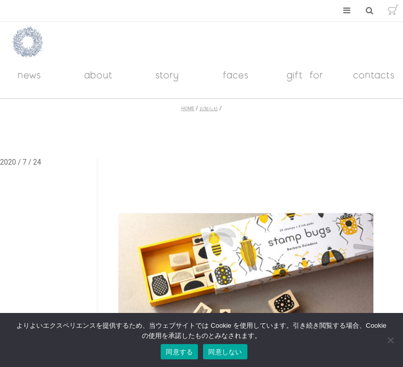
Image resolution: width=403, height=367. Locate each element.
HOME (187, 115)
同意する (179, 352)
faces (236, 82)
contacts (374, 82)
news (29, 82)
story (167, 82)
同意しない (225, 352)
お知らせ (208, 115)
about (98, 82)
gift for (305, 82)
